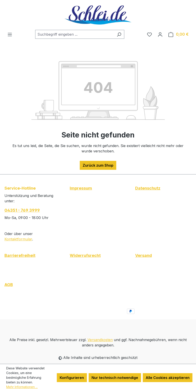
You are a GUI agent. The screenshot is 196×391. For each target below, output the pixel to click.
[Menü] (9, 34)
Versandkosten (100, 340)
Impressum (81, 188)
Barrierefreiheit (19, 255)
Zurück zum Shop (98, 165)
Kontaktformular (18, 239)
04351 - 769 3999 (22, 210)
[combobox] (74, 34)
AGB (8, 284)
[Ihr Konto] (160, 34)
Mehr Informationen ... (22, 387)
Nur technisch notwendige (115, 377)
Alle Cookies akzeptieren (168, 377)
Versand (143, 255)
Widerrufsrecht (85, 255)
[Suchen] (119, 34)
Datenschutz (147, 188)
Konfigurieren (72, 377)
